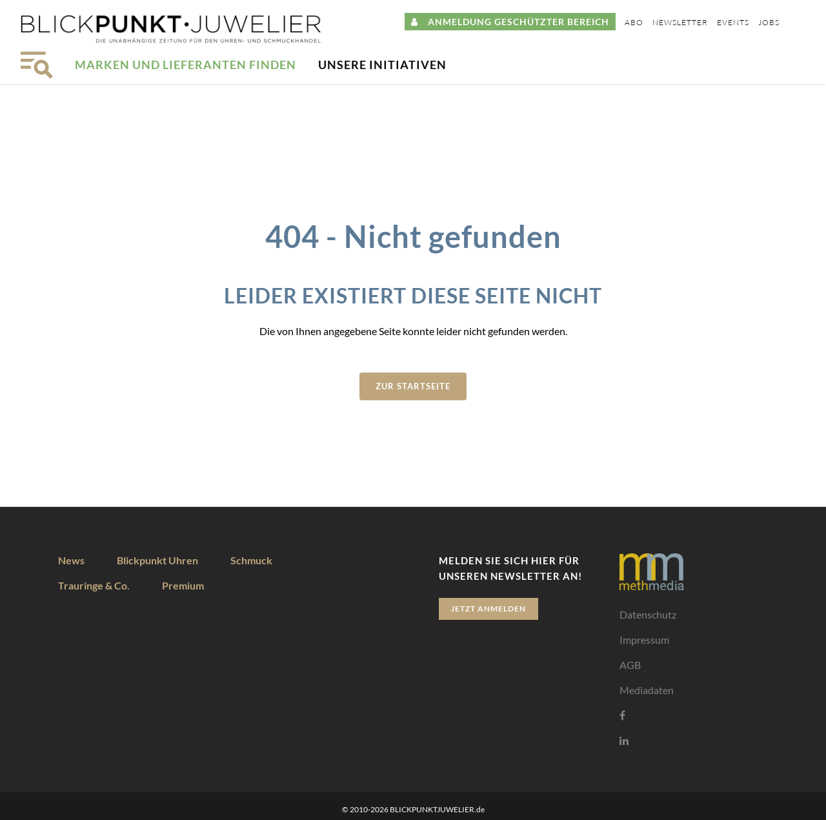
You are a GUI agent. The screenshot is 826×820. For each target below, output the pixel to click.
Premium (183, 585)
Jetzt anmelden (488, 608)
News (71, 560)
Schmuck (251, 560)
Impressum (644, 639)
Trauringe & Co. (94, 585)
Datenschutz (648, 614)
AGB (630, 665)
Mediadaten (647, 690)
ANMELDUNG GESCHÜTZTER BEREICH (510, 21)
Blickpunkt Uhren (157, 560)
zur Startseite (413, 386)
